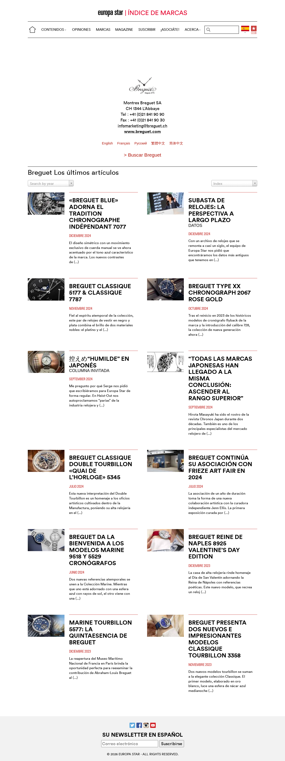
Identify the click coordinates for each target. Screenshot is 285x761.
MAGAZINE (124, 29)
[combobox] (51, 183)
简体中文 (176, 143)
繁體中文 (158, 143)
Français (124, 143)
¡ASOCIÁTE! (170, 29)
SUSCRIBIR (146, 29)
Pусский (141, 143)
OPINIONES (81, 29)
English (108, 143)
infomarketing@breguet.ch (142, 125)
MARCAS (103, 29)
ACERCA (193, 29)
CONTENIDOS (53, 29)
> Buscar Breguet (142, 155)
